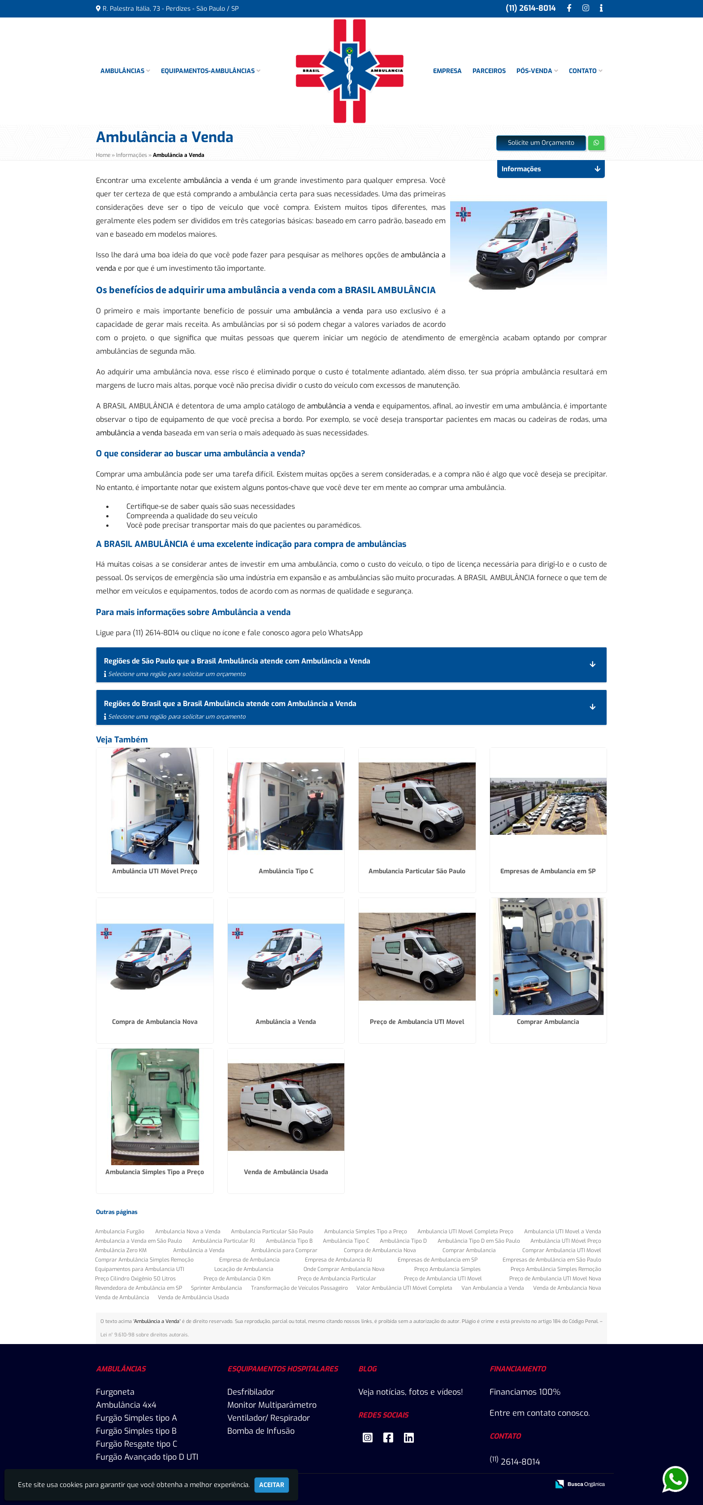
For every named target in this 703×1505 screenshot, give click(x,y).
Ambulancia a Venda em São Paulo (138, 1241)
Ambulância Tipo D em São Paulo (479, 1241)
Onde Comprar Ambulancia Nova (344, 1269)
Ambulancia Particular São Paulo (417, 871)
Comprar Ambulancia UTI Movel (561, 1250)
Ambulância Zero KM (121, 1250)
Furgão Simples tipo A (136, 1418)
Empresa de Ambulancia (249, 1259)
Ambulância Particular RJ (223, 1241)
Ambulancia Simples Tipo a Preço (154, 1172)
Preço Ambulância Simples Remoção (556, 1269)
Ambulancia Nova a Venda (188, 1231)
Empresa (447, 71)
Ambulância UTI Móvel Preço (154, 871)
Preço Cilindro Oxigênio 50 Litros (135, 1278)
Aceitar (271, 1485)
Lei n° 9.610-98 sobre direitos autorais (144, 1335)
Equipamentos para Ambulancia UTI (139, 1269)
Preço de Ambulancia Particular (337, 1278)
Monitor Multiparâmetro (272, 1405)
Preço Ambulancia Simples (447, 1269)
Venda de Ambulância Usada (286, 1172)
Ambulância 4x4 (126, 1405)
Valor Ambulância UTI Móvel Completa (404, 1288)
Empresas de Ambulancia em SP (548, 871)
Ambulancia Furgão (119, 1231)
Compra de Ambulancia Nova (155, 1022)
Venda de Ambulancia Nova (567, 1288)
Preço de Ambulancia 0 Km (237, 1278)
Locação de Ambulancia (243, 1269)
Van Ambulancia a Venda (492, 1288)
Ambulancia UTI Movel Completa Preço (465, 1231)
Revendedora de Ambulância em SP (138, 1288)
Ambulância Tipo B (289, 1241)
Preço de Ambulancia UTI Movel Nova (555, 1278)
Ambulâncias (125, 71)
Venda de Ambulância (122, 1297)
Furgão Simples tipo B (136, 1431)
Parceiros (489, 71)
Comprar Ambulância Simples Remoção (144, 1259)
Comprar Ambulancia (548, 1022)
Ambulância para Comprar (284, 1250)
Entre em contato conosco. (540, 1413)
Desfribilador (250, 1392)
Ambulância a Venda (286, 1022)
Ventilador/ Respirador (268, 1418)
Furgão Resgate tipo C (136, 1444)
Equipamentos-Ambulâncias (210, 71)
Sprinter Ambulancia (216, 1288)
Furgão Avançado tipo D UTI (147, 1457)
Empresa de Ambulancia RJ (338, 1259)
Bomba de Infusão (261, 1431)
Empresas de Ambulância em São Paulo (552, 1259)
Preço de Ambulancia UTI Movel (417, 1022)
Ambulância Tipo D (403, 1241)
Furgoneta (115, 1392)
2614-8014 (515, 1462)
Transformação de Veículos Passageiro (299, 1288)
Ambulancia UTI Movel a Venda (562, 1231)
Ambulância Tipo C (286, 871)
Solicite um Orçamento (541, 143)
